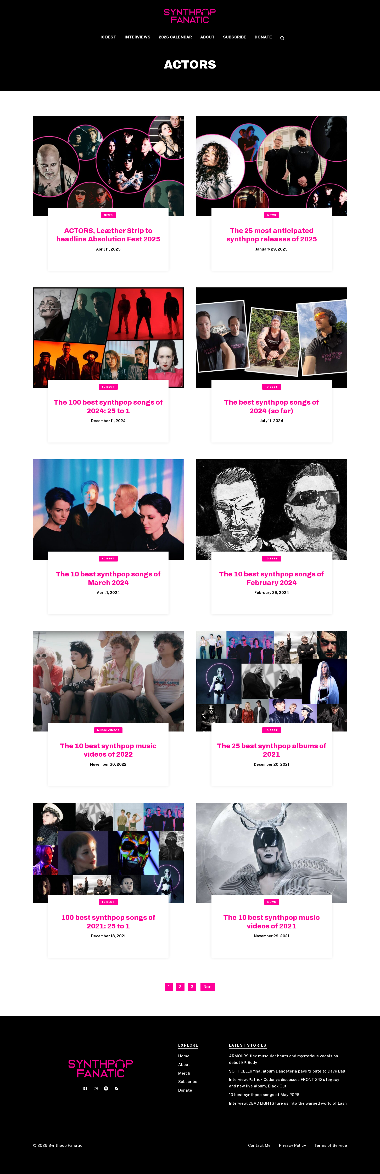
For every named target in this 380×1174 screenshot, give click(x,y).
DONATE (263, 37)
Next (208, 987)
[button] (280, 38)
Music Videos (108, 730)
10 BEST (108, 37)
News (108, 215)
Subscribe (187, 1081)
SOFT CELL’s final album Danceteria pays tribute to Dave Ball (287, 1071)
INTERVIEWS (137, 37)
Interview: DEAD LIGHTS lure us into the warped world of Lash (288, 1103)
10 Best (108, 386)
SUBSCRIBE (234, 37)
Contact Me (259, 1145)
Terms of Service (330, 1145)
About (184, 1064)
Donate (185, 1090)
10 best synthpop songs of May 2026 (264, 1094)
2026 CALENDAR (175, 37)
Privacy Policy (292, 1145)
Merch (184, 1073)
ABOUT (207, 37)
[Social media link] (85, 1088)
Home (183, 1056)
